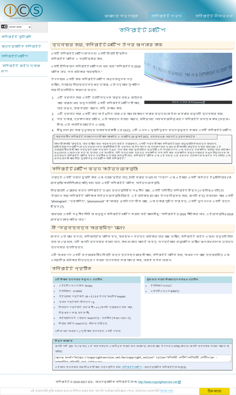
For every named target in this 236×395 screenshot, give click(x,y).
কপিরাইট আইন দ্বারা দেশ (20, 68)
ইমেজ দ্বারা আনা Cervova (188, 102)
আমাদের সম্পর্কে (121, 16)
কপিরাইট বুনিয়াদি (16, 37)
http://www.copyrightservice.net (159, 383)
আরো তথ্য (176, 392)
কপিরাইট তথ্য (166, 16)
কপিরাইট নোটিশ (132, 368)
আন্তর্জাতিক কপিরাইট (21, 46)
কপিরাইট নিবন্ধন (214, 16)
